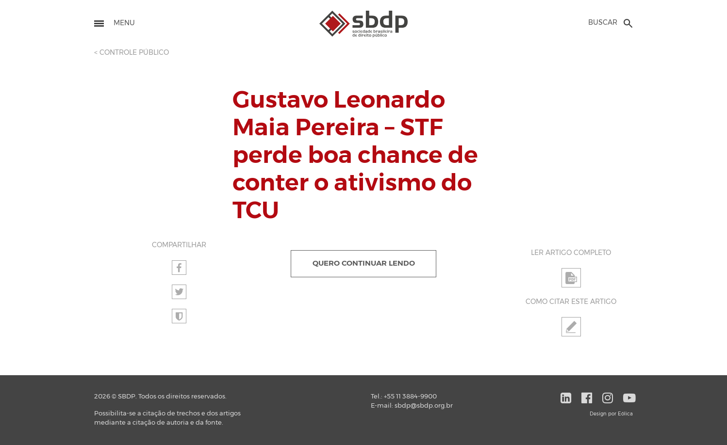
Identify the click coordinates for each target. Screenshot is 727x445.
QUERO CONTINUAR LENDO (364, 263)
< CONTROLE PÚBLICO (131, 52)
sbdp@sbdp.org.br (424, 406)
